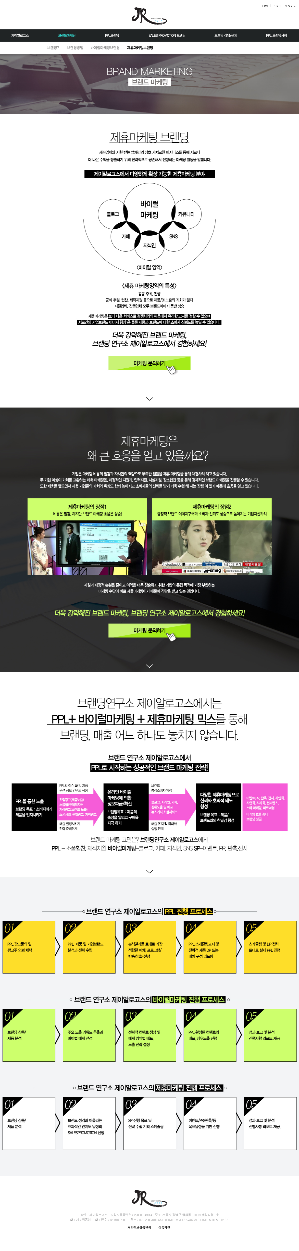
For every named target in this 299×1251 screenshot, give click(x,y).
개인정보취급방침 (139, 1227)
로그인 (277, 6)
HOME (265, 6)
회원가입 (291, 6)
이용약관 (164, 1227)
